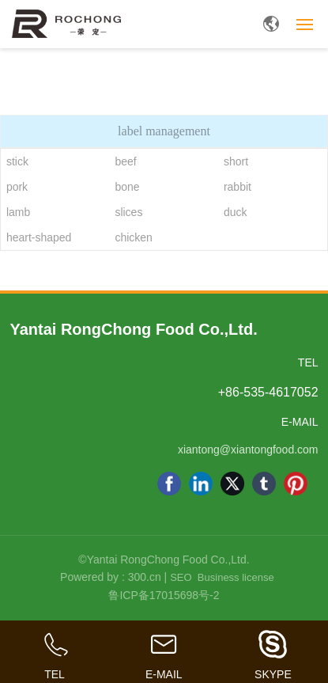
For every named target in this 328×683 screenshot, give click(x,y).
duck (235, 212)
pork (17, 186)
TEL (54, 674)
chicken (133, 237)
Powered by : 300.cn (110, 577)
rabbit (237, 186)
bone (127, 186)
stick (17, 161)
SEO (180, 577)
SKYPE (273, 674)
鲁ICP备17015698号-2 (163, 595)
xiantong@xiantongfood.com (248, 449)
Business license (236, 577)
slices (128, 212)
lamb (18, 212)
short (236, 161)
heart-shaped (39, 237)
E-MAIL (164, 674)
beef (125, 161)
